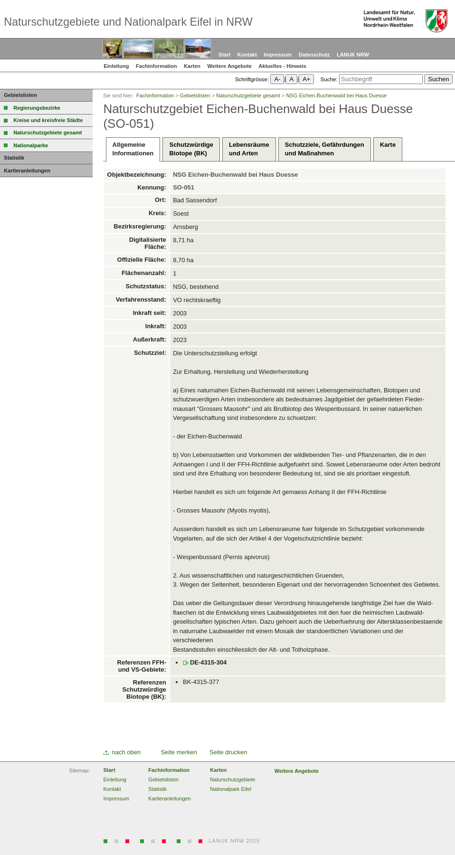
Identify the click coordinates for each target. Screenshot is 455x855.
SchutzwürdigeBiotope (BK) (191, 149)
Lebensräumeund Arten (249, 149)
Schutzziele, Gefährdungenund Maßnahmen (324, 149)
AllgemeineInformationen (133, 149)
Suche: (328, 79)
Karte (388, 149)
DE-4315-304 (208, 662)
